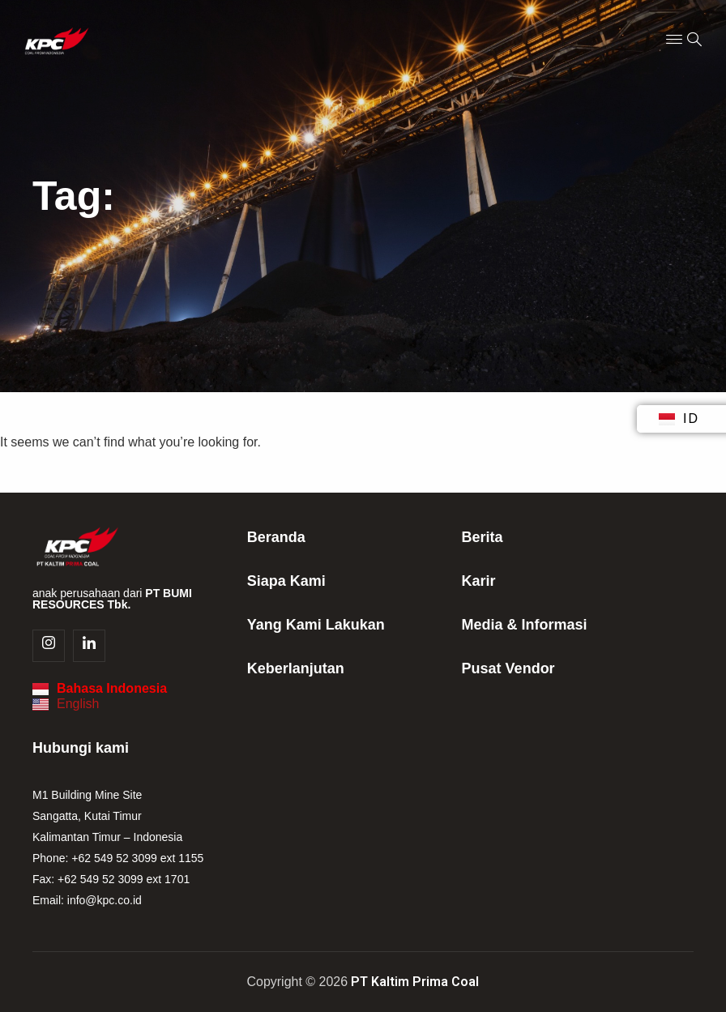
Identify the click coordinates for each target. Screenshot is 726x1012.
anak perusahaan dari (112, 599)
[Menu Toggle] (674, 40)
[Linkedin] (89, 646)
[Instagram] (48, 646)
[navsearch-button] (694, 40)
